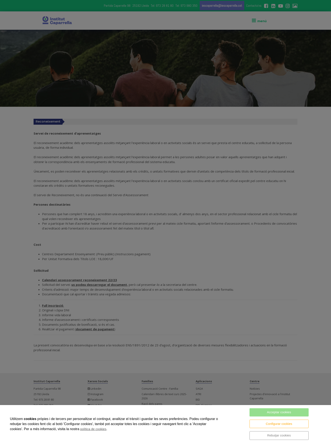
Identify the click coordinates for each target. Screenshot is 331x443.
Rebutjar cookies (279, 435)
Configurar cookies (279, 423)
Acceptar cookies (279, 412)
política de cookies (93, 429)
